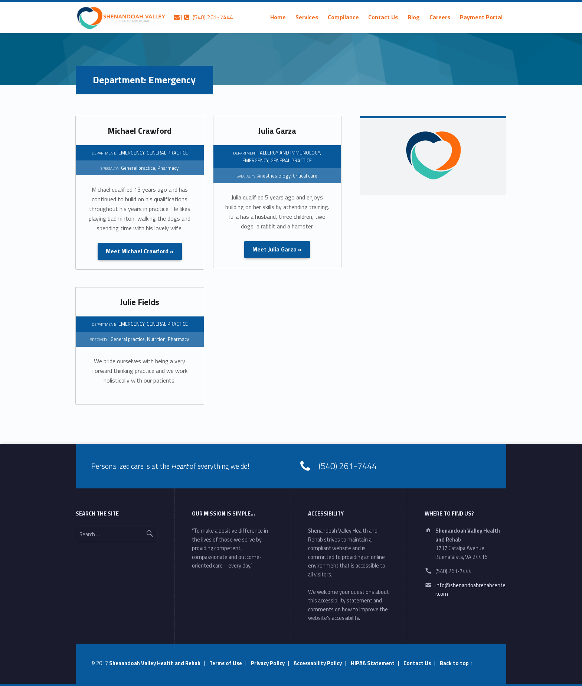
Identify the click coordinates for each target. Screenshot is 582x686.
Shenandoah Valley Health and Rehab (154, 663)
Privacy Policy (268, 663)
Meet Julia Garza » (277, 249)
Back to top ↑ (456, 663)
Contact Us (383, 17)
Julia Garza (277, 130)
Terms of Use (225, 663)
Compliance (343, 17)
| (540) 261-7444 (203, 17)
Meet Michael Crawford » (140, 251)
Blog (414, 17)
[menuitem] (278, 17)
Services (306, 17)
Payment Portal (481, 17)
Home (278, 17)
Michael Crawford (139, 130)
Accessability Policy (318, 663)
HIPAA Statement (373, 663)
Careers (439, 17)
